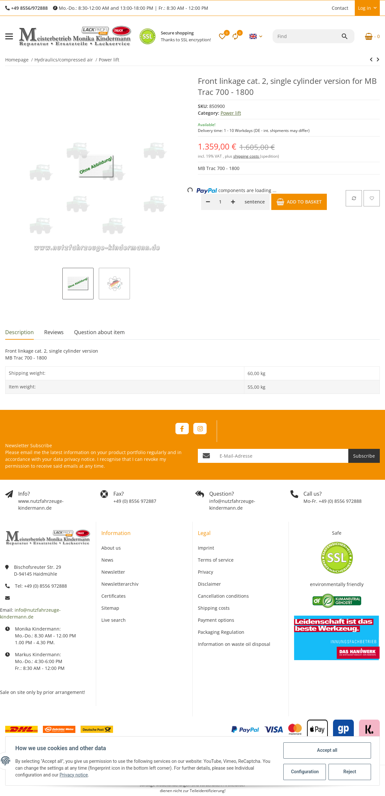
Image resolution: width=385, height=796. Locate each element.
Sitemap (110, 608)
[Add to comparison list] (354, 198)
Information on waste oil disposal (234, 644)
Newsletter (113, 572)
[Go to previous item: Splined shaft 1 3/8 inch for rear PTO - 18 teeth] (371, 59)
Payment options (216, 620)
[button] (325, 8)
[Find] (307, 36)
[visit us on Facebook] (182, 428)
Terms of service (216, 560)
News (107, 560)
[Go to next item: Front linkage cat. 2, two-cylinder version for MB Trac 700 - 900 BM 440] (378, 59)
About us (111, 548)
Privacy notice (74, 774)
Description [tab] (19, 332)
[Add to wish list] (372, 198)
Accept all (326, 750)
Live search (113, 620)
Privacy (205, 572)
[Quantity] (220, 202)
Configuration (304, 771)
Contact (340, 8)
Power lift (231, 113)
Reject (349, 771)
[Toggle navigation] (9, 36)
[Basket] (370, 36)
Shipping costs (214, 608)
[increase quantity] (233, 202)
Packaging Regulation (221, 632)
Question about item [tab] (99, 332)
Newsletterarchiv (119, 584)
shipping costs (246, 156)
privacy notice (79, 459)
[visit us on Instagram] (200, 428)
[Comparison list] (235, 36)
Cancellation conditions (223, 596)
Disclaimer (209, 584)
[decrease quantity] (208, 202)
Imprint (206, 548)
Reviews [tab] (54, 332)
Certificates (113, 596)
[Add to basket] (299, 202)
